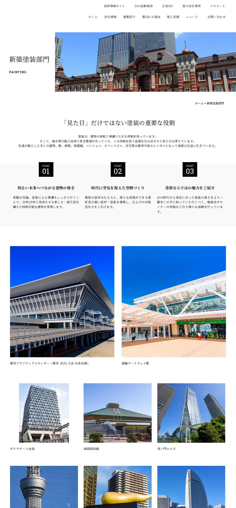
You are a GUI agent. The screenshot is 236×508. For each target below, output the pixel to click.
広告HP (169, 6)
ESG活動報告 (145, 6)
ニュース (192, 17)
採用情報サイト (116, 6)
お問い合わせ (216, 17)
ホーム (93, 17)
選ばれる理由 (151, 17)
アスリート (219, 6)
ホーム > (200, 103)
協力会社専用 (193, 6)
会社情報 (110, 17)
